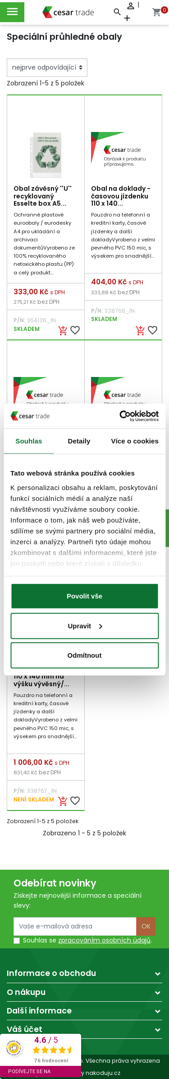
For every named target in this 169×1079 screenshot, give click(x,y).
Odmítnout (85, 655)
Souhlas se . (87, 940)
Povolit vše (84, 596)
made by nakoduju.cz (84, 1073)
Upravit (85, 625)
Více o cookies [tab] (135, 441)
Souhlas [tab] (28, 441)
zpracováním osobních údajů (104, 940)
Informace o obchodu (51, 973)
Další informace (39, 1010)
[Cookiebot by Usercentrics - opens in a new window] (120, 416)
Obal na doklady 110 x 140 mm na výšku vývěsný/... (41, 676)
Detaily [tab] (79, 441)
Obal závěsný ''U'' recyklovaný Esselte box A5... (43, 196)
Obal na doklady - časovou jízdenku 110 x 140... (121, 196)
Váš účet (24, 1029)
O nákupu (26, 992)
